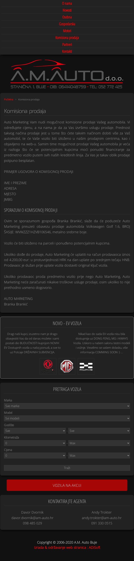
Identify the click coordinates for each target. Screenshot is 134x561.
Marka (8, 400)
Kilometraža (11, 437)
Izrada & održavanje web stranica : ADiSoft (67, 547)
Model (8, 413)
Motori (67, 30)
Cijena (8, 450)
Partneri (67, 44)
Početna (8, 99)
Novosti (67, 10)
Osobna (67, 17)
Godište (9, 425)
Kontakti (67, 51)
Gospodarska (67, 23)
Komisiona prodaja (67, 37)
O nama (67, 3)
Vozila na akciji (67, 485)
